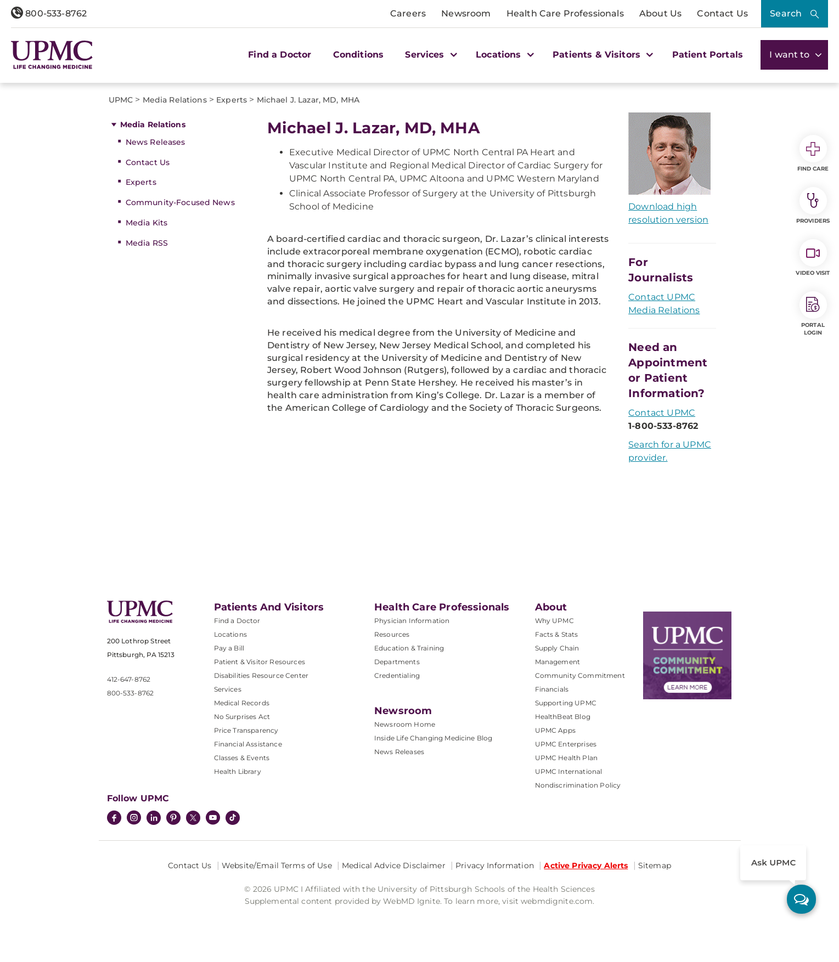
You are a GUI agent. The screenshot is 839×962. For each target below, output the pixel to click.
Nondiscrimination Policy (578, 785)
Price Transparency (246, 730)
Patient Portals (707, 54)
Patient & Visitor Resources (259, 662)
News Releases (155, 142)
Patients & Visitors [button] (601, 54)
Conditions (358, 54)
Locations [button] (503, 54)
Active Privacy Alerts (586, 865)
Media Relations (152, 124)
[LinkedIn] (154, 819)
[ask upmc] (801, 899)
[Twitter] (193, 818)
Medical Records (241, 703)
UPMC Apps (555, 730)
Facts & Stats (556, 634)
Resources (391, 634)
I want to (794, 54)
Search (786, 13)
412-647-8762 (129, 679)
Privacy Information (494, 865)
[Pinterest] (173, 819)
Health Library (237, 771)
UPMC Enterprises (566, 744)
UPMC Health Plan (566, 758)
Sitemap (654, 865)
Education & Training (409, 648)
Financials (552, 689)
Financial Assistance (248, 744)
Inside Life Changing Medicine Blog (433, 738)
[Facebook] (114, 819)
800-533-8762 (49, 13)
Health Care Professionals (565, 13)
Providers (813, 205)
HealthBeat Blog (562, 716)
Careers (408, 13)
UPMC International (568, 771)
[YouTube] (213, 819)
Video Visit (813, 257)
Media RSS (147, 243)
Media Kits (146, 223)
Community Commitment (580, 675)
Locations (230, 634)
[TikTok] (233, 818)
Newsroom (466, 13)
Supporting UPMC (565, 703)
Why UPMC (554, 620)
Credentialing (397, 675)
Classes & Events (242, 758)
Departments (397, 662)
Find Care (813, 153)
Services (227, 689)
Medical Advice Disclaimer (394, 865)
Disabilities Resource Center (261, 675)
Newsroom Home (404, 724)
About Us (660, 13)
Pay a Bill (229, 648)
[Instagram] (134, 819)
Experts (141, 182)
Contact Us (722, 13)
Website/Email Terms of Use (277, 865)
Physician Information (411, 620)
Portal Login (813, 313)
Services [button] (429, 54)
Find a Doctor (279, 54)
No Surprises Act (242, 716)
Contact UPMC (661, 413)
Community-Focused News (180, 202)
